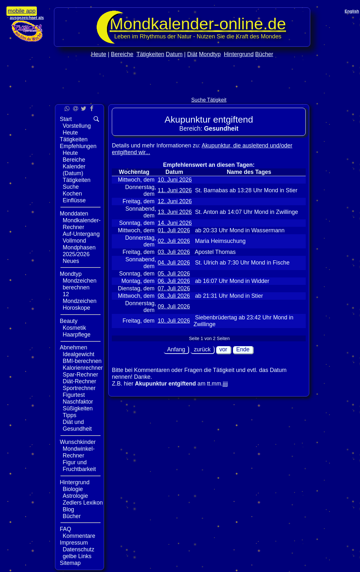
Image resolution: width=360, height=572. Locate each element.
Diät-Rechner (79, 381)
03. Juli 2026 (174, 252)
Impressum (74, 542)
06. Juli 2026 (174, 281)
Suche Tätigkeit (209, 100)
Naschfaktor (78, 401)
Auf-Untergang (81, 234)
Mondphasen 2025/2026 (79, 250)
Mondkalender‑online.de (198, 24)
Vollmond (74, 240)
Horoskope (76, 308)
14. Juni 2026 (175, 223)
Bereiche (122, 54)
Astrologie (75, 496)
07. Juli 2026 (174, 288)
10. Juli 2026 (174, 320)
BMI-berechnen (82, 361)
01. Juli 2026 (174, 230)
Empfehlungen (78, 146)
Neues (71, 261)
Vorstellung (77, 126)
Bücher (264, 54)
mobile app (22, 11)
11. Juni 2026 (175, 190)
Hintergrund (239, 54)
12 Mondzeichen (80, 297)
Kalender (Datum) (74, 169)
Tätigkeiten (150, 54)
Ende (242, 349)
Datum (174, 54)
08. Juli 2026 (174, 296)
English (352, 11)
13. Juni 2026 (175, 212)
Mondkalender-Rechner (82, 223)
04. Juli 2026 (174, 262)
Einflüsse (74, 200)
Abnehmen (73, 347)
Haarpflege (76, 334)
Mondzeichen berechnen (80, 284)
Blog (68, 509)
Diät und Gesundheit (77, 425)
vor (223, 349)
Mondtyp (209, 54)
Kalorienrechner (83, 368)
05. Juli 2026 (174, 273)
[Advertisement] (182, 90)
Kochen (72, 193)
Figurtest (74, 395)
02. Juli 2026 (174, 241)
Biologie (73, 489)
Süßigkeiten (78, 408)
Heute (98, 54)
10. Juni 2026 (175, 179)
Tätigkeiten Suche (76, 183)
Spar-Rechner (80, 374)
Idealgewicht (78, 354)
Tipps (69, 415)
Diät (192, 54)
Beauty (69, 321)
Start (66, 119)
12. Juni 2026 (175, 201)
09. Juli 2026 (174, 306)
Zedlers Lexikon (83, 502)
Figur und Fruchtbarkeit (79, 465)
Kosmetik (74, 328)
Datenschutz (78, 549)
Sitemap (70, 563)
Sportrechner (79, 388)
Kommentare (79, 536)
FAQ (65, 529)
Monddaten (74, 213)
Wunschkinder (78, 442)
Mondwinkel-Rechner (79, 452)
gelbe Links (77, 556)
